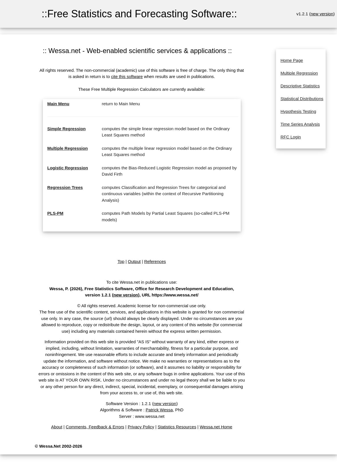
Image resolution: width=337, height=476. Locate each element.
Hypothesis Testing (298, 111)
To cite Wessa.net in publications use (141, 282)
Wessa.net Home (216, 426)
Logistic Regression (67, 167)
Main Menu (58, 103)
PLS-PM (55, 213)
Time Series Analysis (300, 124)
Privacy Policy (141, 426)
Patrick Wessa (159, 409)
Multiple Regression (67, 148)
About (56, 426)
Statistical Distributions (302, 98)
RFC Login (291, 136)
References (155, 261)
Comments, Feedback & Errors (95, 426)
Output (134, 261)
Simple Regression (66, 128)
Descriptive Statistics (300, 85)
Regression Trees (65, 187)
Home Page (292, 60)
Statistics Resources (177, 426)
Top (121, 261)
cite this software (127, 76)
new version (322, 13)
